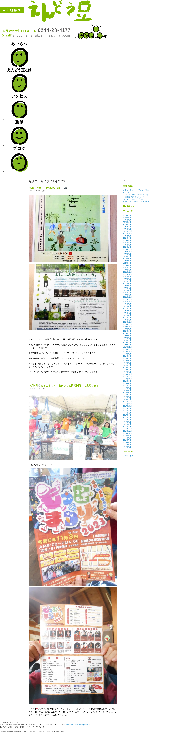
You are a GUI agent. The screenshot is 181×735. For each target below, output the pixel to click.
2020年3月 (127, 342)
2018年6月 (127, 388)
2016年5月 (127, 445)
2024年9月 (127, 236)
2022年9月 (127, 277)
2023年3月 (127, 265)
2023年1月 (127, 270)
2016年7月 (127, 440)
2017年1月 (127, 426)
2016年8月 (127, 438)
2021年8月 (127, 306)
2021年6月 (127, 311)
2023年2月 (127, 267)
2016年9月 (127, 435)
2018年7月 (127, 385)
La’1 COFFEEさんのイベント (134, 199)
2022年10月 (127, 274)
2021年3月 (127, 315)
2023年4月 (127, 263)
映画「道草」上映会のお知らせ (48, 188)
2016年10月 (127, 433)
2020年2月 (127, 345)
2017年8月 (127, 410)
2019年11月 (127, 349)
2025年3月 (127, 227)
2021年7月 (127, 308)
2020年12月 (127, 322)
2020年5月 (127, 338)
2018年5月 (127, 390)
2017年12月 (127, 401)
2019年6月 (127, 361)
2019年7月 (127, 358)
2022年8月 (127, 279)
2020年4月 (127, 340)
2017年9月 (127, 408)
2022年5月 (127, 286)
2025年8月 (127, 220)
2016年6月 (127, 442)
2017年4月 (127, 420)
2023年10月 (127, 252)
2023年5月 (127, 261)
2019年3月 (127, 367)
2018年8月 (127, 383)
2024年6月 (127, 238)
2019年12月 (127, 347)
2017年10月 (127, 406)
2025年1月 (127, 229)
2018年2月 (127, 397)
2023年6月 (127, 258)
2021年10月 (127, 301)
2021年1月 (127, 320)
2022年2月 (127, 292)
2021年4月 (127, 313)
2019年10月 (127, 351)
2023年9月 (127, 254)
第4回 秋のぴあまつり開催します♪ (136, 195)
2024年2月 (127, 247)
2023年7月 (127, 256)
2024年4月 (127, 242)
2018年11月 (127, 376)
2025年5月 (127, 224)
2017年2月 (127, 424)
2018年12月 (127, 374)
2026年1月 (127, 215)
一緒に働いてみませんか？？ (133, 197)
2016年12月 (127, 429)
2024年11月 (127, 231)
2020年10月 (127, 326)
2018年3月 (127, 395)
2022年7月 (127, 281)
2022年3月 (127, 290)
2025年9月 (127, 217)
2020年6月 (127, 336)
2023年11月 (127, 249)
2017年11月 (127, 404)
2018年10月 (127, 379)
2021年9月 (127, 304)
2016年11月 (127, 431)
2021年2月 (127, 317)
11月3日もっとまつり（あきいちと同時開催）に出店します (64, 385)
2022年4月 (127, 288)
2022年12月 (127, 272)
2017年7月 (127, 413)
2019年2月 (127, 370)
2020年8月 (127, 331)
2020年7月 (127, 333)
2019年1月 (127, 372)
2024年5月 (127, 240)
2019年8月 (127, 356)
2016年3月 (127, 447)
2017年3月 (127, 422)
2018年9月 (127, 381)
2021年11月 (127, 299)
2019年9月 (127, 354)
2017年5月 (127, 417)
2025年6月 (127, 222)
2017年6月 (127, 415)
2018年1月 (127, 399)
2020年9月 (127, 329)
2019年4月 (127, 365)
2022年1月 (127, 295)
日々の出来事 (128, 456)
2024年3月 (127, 245)
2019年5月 (127, 363)
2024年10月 (127, 233)
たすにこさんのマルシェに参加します (137, 201)
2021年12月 (127, 297)
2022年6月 (127, 283)
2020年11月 (127, 324)
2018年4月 (127, 392)
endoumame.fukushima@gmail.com (77, 725)
